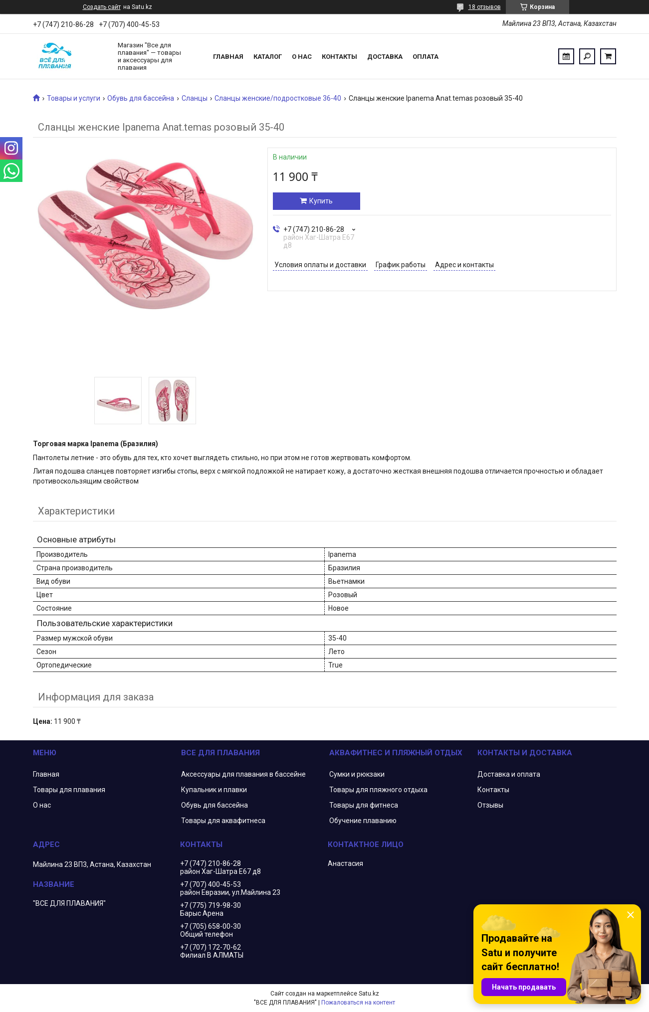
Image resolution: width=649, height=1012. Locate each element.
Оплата (425, 56)
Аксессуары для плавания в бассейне (243, 774)
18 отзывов (484, 6)
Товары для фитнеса (363, 805)
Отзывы (490, 805)
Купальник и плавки (214, 790)
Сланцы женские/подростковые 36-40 (278, 98)
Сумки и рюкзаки (357, 774)
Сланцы (195, 98)
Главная (228, 56)
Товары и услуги (73, 98)
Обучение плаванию (363, 821)
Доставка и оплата (508, 774)
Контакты (339, 56)
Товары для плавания (69, 790)
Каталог (267, 56)
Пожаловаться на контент (358, 1002)
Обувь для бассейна (140, 98)
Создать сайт (102, 6)
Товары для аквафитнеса (223, 821)
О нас (302, 56)
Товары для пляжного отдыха (378, 790)
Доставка (385, 56)
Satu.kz (369, 993)
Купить (321, 201)
